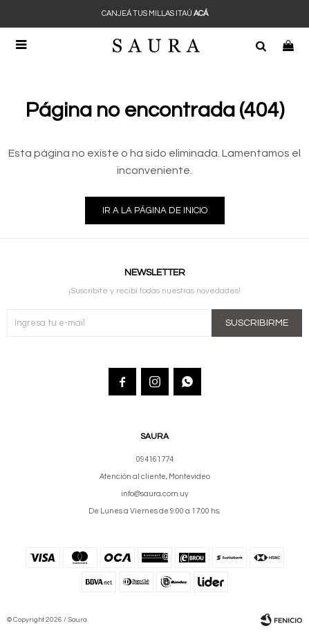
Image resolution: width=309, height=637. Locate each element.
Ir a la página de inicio (154, 210)
